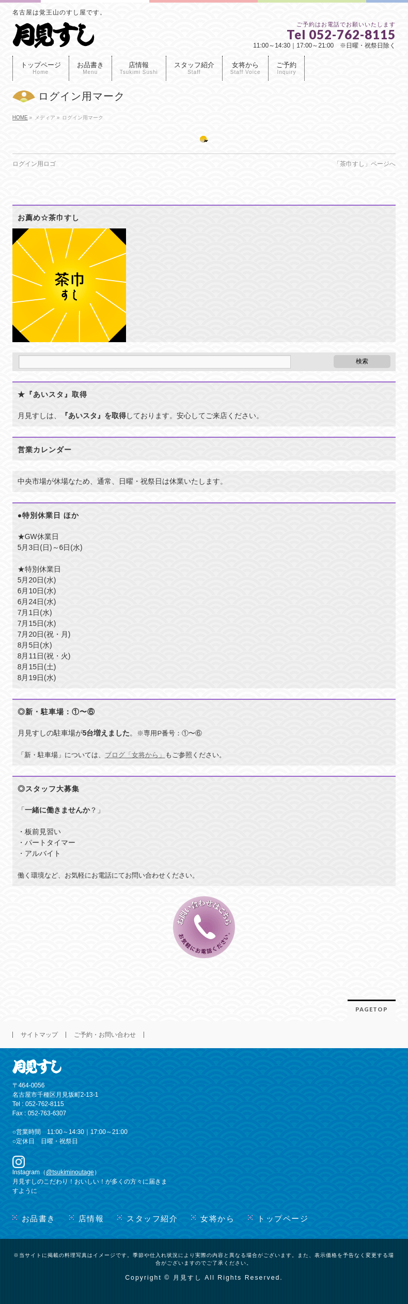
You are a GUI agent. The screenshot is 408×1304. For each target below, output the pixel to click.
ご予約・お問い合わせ (105, 1034)
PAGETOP (371, 1009)
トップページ (282, 1218)
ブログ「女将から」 (135, 755)
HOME (20, 117)
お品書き (39, 1218)
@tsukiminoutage (70, 1172)
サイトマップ (39, 1034)
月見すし (187, 1277)
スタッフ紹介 (152, 1218)
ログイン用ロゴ (34, 163)
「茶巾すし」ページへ (365, 163)
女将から (217, 1218)
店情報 (91, 1218)
